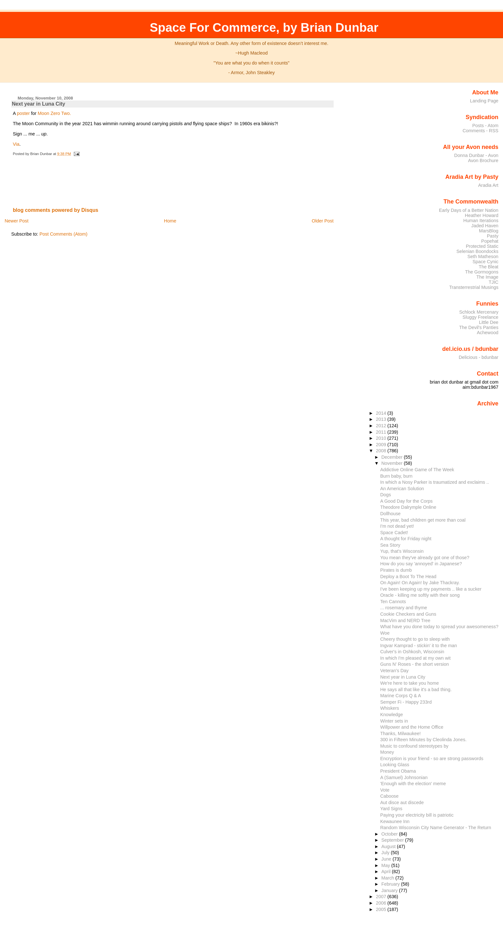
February (391, 884)
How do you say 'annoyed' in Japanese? (421, 563)
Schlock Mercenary (479, 312)
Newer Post (16, 220)
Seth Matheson (483, 256)
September (393, 840)
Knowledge (391, 714)
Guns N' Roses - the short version (414, 664)
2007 (382, 896)
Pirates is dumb (396, 570)
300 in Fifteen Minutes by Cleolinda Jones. (423, 739)
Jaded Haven (485, 225)
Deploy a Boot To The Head (408, 576)
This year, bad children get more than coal (422, 520)
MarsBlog (489, 230)
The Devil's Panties (478, 327)
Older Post (323, 220)
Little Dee (489, 322)
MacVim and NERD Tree (405, 620)
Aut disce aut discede (402, 802)
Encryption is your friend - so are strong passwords (431, 758)
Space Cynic (486, 261)
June (387, 859)
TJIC (493, 282)
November (392, 463)
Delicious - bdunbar (479, 357)
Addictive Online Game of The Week (417, 469)
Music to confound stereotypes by (414, 746)
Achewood (488, 332)
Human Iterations (480, 220)
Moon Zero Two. (54, 113)
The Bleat (488, 266)
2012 (382, 425)
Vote (384, 790)
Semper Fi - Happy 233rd (405, 702)
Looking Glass (394, 764)
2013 (382, 419)
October (390, 834)
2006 (382, 903)
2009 (382, 444)
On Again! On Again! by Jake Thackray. (420, 582)
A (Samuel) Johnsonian (404, 777)
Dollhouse (390, 513)
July (386, 852)
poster (23, 113)
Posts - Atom (485, 125)
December (392, 457)
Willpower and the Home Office (411, 727)
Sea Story (390, 545)
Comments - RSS (481, 130)
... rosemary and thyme (403, 607)
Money (387, 752)
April (386, 871)
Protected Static (482, 246)
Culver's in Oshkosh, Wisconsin (412, 651)
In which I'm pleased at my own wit (415, 658)
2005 (382, 909)
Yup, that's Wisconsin (401, 551)
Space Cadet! (394, 532)
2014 (382, 413)
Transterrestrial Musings (473, 287)
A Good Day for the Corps (406, 501)
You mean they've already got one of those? (424, 557)
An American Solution (402, 488)
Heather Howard (482, 215)
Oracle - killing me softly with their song (420, 595)
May (386, 865)
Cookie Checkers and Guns (408, 614)
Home (170, 220)
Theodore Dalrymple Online (408, 507)
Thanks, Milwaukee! (400, 733)
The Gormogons (482, 271)
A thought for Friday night (405, 538)
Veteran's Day (394, 670)
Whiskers (389, 708)
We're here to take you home (409, 683)
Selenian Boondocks (477, 251)
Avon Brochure (483, 160)
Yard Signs (391, 808)
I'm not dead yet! (397, 526)
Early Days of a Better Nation (468, 210)
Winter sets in (394, 721)
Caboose (389, 796)
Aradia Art (488, 185)
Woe (384, 633)
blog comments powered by (55, 210)
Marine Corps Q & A (400, 695)
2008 (382, 450)
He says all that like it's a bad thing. (416, 689)
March (388, 878)
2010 (382, 438)
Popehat (490, 241)
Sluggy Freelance (481, 317)
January (390, 890)
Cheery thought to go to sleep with (415, 639)
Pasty (493, 236)
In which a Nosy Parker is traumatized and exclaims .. (434, 482)
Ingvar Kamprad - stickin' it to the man (418, 645)
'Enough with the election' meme (413, 783)
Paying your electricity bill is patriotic (417, 815)
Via (16, 144)
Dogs (385, 494)
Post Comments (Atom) (63, 234)
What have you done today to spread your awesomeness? (439, 626)
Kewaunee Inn (394, 821)
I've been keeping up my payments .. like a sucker (431, 589)
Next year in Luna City (38, 104)
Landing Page (484, 100)
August (389, 846)
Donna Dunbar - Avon (476, 155)
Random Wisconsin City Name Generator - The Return (435, 827)
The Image (487, 277)
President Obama (398, 771)
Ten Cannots (393, 601)
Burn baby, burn (396, 476)
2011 (382, 432)
